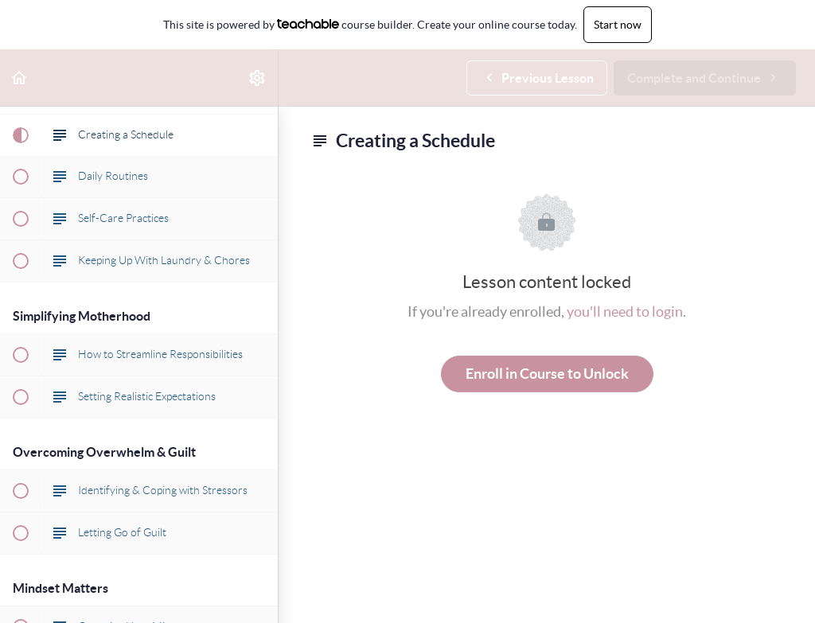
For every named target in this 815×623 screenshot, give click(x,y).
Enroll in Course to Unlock (547, 373)
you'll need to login (625, 311)
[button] (20, 77)
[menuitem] (258, 77)
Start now (617, 24)
